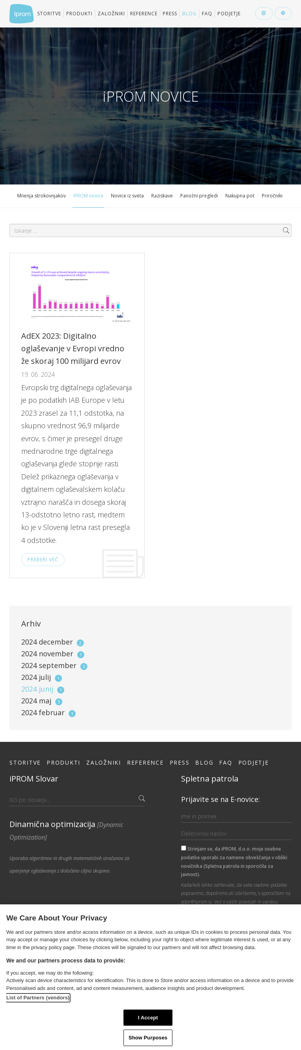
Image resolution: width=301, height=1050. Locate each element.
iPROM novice (88, 195)
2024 (52, 641)
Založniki (111, 13)
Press (170, 13)
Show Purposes (148, 1038)
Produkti (79, 13)
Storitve (49, 13)
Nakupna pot (239, 195)
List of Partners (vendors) (38, 998)
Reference (144, 13)
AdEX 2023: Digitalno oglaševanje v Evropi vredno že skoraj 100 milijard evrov (72, 348)
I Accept (148, 1018)
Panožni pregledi (199, 195)
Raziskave (162, 195)
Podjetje (229, 13)
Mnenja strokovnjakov (41, 195)
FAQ (207, 13)
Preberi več (42, 559)
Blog (189, 13)
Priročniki (272, 195)
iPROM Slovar (33, 778)
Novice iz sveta (127, 195)
